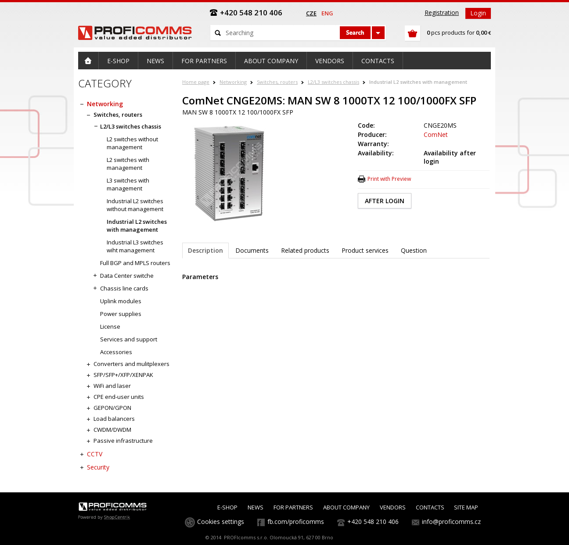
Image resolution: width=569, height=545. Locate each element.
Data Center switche (127, 276)
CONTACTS (430, 507)
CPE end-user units (119, 397)
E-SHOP (227, 507)
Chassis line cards (124, 288)
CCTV (94, 454)
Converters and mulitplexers (131, 364)
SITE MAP (466, 507)
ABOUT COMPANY (346, 507)
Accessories (116, 352)
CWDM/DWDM (112, 430)
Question (414, 250)
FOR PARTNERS (293, 507)
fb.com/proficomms (295, 521)
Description (205, 250)
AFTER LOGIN (384, 201)
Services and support (128, 339)
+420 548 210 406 (373, 521)
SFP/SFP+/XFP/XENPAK (123, 375)
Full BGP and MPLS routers (135, 263)
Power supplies (120, 314)
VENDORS (393, 507)
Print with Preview (389, 179)
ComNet (436, 134)
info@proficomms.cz (451, 521)
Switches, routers (277, 82)
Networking (233, 82)
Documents (252, 250)
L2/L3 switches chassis (333, 82)
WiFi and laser (112, 386)
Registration (442, 12)
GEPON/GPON (112, 408)
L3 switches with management (128, 184)
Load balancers (114, 419)
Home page (195, 82)
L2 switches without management (132, 143)
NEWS (255, 507)
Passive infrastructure (123, 441)
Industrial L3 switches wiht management (135, 246)
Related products (305, 250)
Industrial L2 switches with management (418, 82)
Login (478, 13)
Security (98, 467)
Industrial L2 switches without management (135, 205)
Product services (365, 250)
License (110, 326)
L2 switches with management (128, 164)
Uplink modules (120, 301)
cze (311, 13)
